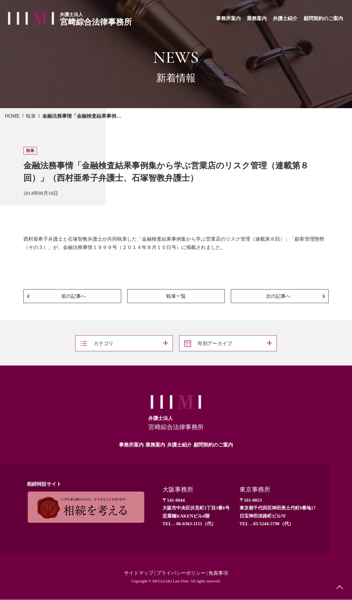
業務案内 (155, 444)
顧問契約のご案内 (213, 444)
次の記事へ (278, 296)
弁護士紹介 (179, 444)
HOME (12, 116)
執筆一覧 (176, 296)
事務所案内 (131, 444)
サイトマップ (138, 573)
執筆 (31, 116)
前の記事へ (73, 296)
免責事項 (218, 573)
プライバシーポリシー (181, 573)
